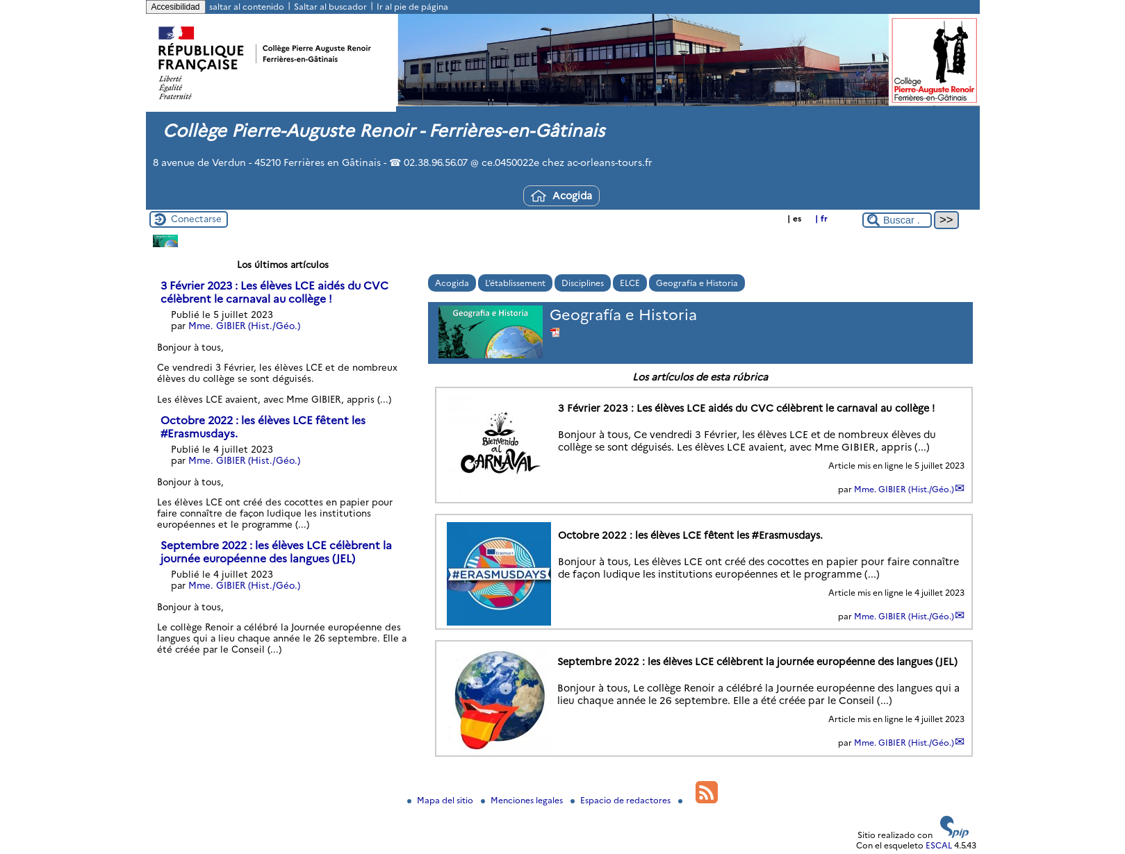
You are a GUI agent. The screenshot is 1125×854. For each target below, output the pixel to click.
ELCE (630, 283)
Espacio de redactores (621, 800)
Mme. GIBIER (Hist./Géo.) (904, 489)
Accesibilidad (175, 7)
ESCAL (939, 845)
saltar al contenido (246, 6)
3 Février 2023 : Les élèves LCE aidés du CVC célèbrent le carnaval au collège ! (274, 292)
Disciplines (582, 283)
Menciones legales (523, 800)
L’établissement (515, 283)
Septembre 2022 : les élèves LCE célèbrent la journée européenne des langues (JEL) (276, 552)
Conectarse (196, 218)
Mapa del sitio (441, 800)
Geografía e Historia (697, 283)
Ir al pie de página (412, 6)
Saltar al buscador (330, 6)
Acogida (561, 196)
